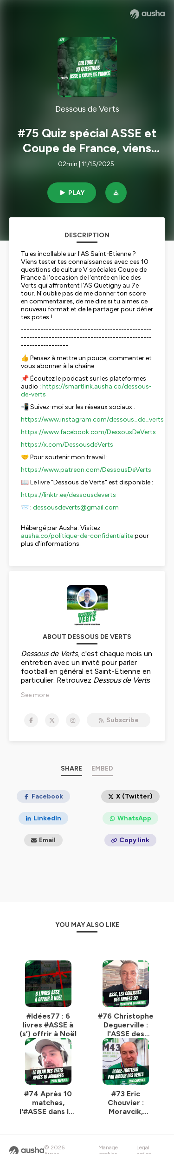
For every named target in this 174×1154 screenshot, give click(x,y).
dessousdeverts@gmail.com (76, 507)
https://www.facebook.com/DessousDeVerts (88, 432)
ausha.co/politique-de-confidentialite (77, 536)
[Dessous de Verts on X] (52, 720)
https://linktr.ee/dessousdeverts (68, 495)
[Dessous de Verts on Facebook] (31, 720)
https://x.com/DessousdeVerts (67, 445)
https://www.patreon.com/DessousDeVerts (86, 470)
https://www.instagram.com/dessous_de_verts (92, 419)
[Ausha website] (147, 14)
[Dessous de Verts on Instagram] (73, 720)
